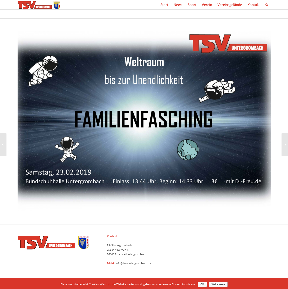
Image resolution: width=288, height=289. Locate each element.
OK (202, 284)
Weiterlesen (218, 284)
